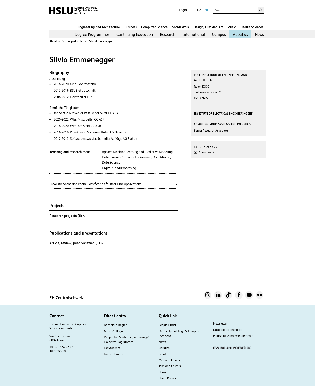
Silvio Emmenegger (100, 41)
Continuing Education (134, 34)
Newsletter (220, 323)
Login (183, 10)
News (259, 34)
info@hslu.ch (57, 350)
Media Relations (169, 360)
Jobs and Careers (170, 366)
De (199, 10)
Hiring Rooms (167, 378)
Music (231, 27)
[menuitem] (92, 34)
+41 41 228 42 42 (61, 346)
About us (240, 34)
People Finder (75, 41)
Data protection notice (227, 329)
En (206, 10)
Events (163, 354)
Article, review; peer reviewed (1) (76, 243)
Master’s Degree (114, 331)
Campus (219, 34)
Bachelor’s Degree (115, 325)
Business (130, 27)
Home (162, 372)
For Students (112, 348)
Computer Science (154, 27)
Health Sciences (251, 27)
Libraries (164, 348)
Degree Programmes (92, 34)
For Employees (113, 354)
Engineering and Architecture (99, 27)
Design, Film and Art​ (208, 27)
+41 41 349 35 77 (205, 146)
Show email (206, 152)
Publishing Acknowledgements (233, 335)
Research (167, 34)
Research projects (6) (67, 215)
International (193, 34)
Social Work (180, 27)
